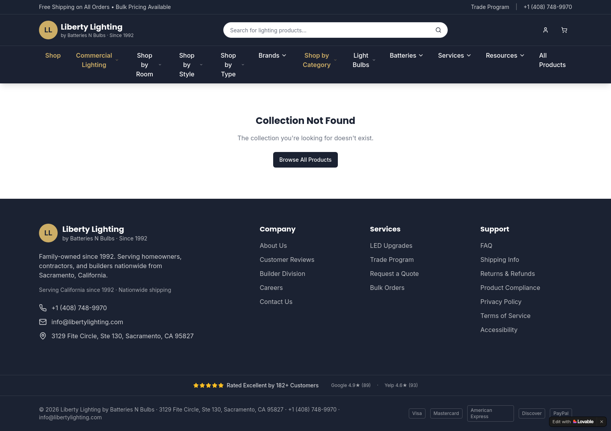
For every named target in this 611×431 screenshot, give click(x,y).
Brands (272, 55)
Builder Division (282, 273)
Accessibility (498, 330)
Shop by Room (148, 64)
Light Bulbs (364, 60)
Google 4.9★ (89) (351, 385)
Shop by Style (191, 64)
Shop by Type (232, 64)
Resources (505, 55)
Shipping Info (499, 259)
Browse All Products (305, 159)
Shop (53, 55)
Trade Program (490, 7)
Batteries (407, 55)
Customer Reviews (287, 259)
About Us (273, 245)
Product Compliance (510, 287)
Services (455, 55)
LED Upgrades (391, 245)
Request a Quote (394, 273)
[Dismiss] (601, 421)
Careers (271, 287)
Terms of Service (505, 316)
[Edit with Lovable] (573, 421)
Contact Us (276, 302)
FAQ (486, 245)
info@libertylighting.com (70, 417)
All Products (552, 60)
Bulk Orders (387, 287)
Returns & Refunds (507, 273)
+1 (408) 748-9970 (312, 409)
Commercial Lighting (97, 60)
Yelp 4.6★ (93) (401, 385)
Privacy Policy (501, 302)
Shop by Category (320, 60)
